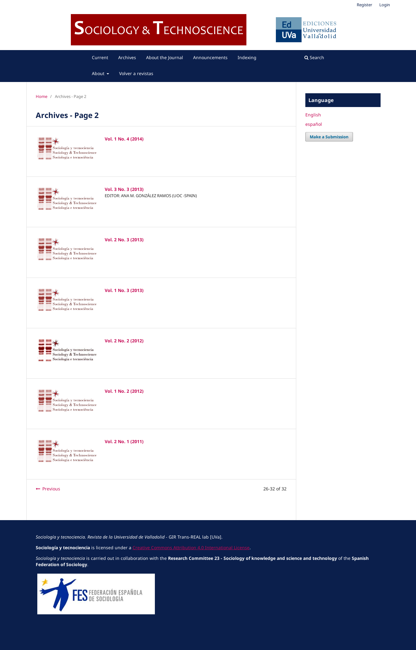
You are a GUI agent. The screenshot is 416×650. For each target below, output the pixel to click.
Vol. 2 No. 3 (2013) (124, 240)
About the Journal (164, 57)
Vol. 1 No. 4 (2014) (124, 139)
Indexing (247, 57)
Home (41, 96)
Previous (51, 489)
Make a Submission (329, 137)
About (99, 73)
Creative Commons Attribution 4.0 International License (191, 547)
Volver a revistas (136, 73)
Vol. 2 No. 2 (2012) (124, 341)
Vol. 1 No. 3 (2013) (124, 290)
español (313, 124)
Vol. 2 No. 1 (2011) (124, 441)
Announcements (210, 57)
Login (384, 5)
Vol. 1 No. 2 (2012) (124, 391)
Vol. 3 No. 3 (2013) (124, 189)
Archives (127, 57)
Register (364, 5)
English (313, 115)
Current (100, 57)
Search (314, 57)
